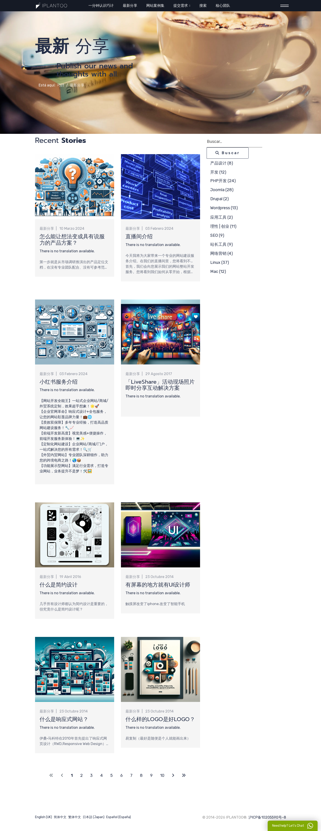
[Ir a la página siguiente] (173, 776)
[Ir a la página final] (184, 776)
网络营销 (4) (221, 253)
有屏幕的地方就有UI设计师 (157, 585)
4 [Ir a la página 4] (101, 775)
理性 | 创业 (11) (223, 226)
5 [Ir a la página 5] (111, 775)
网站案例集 (155, 5)
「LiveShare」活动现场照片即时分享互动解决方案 (160, 385)
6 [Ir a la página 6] (121, 775)
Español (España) (118, 817)
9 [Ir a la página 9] (151, 775)
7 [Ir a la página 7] (131, 775)
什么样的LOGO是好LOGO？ (160, 719)
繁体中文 (74, 817)
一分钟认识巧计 (101, 5)
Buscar (227, 153)
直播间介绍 (139, 236)
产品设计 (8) (221, 163)
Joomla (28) (222, 189)
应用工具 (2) (221, 217)
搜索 (203, 5)
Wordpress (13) (224, 207)
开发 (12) (218, 172)
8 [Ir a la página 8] (141, 775)
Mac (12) (218, 271)
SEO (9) (217, 235)
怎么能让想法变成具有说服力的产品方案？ (72, 239)
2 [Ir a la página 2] (81, 775)
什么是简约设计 (59, 585)
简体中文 (60, 817)
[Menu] (283, 6)
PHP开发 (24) (223, 180)
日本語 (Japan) (93, 817)
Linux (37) (219, 262)
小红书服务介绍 (59, 382)
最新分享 (130, 5)
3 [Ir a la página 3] (91, 775)
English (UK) (43, 817)
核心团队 (223, 5)
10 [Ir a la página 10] (162, 775)
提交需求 (180, 5)
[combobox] (234, 141)
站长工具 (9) (221, 244)
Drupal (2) (219, 198)
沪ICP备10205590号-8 (267, 818)
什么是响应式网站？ (64, 719)
